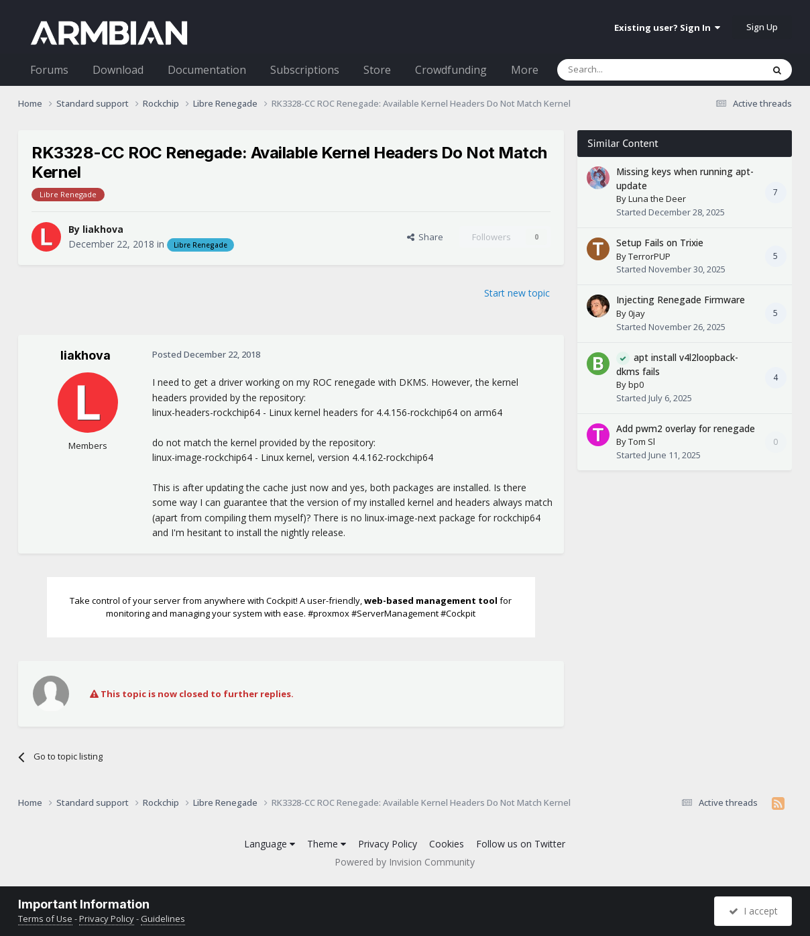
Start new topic (517, 293)
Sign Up (762, 27)
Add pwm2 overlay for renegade (685, 428)
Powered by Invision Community (405, 861)
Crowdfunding (451, 69)
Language (269, 843)
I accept (753, 910)
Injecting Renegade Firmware (680, 299)
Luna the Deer (657, 199)
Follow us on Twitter (520, 843)
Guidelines (163, 919)
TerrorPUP (649, 256)
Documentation (207, 69)
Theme (326, 843)
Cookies (446, 843)
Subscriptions (304, 69)
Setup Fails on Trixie (659, 242)
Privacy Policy (387, 843)
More (524, 69)
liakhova (102, 229)
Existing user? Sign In (667, 27)
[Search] (627, 70)
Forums (49, 69)
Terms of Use (45, 919)
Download (118, 69)
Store (377, 69)
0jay (636, 313)
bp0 (636, 384)
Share (425, 237)
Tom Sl (641, 441)
